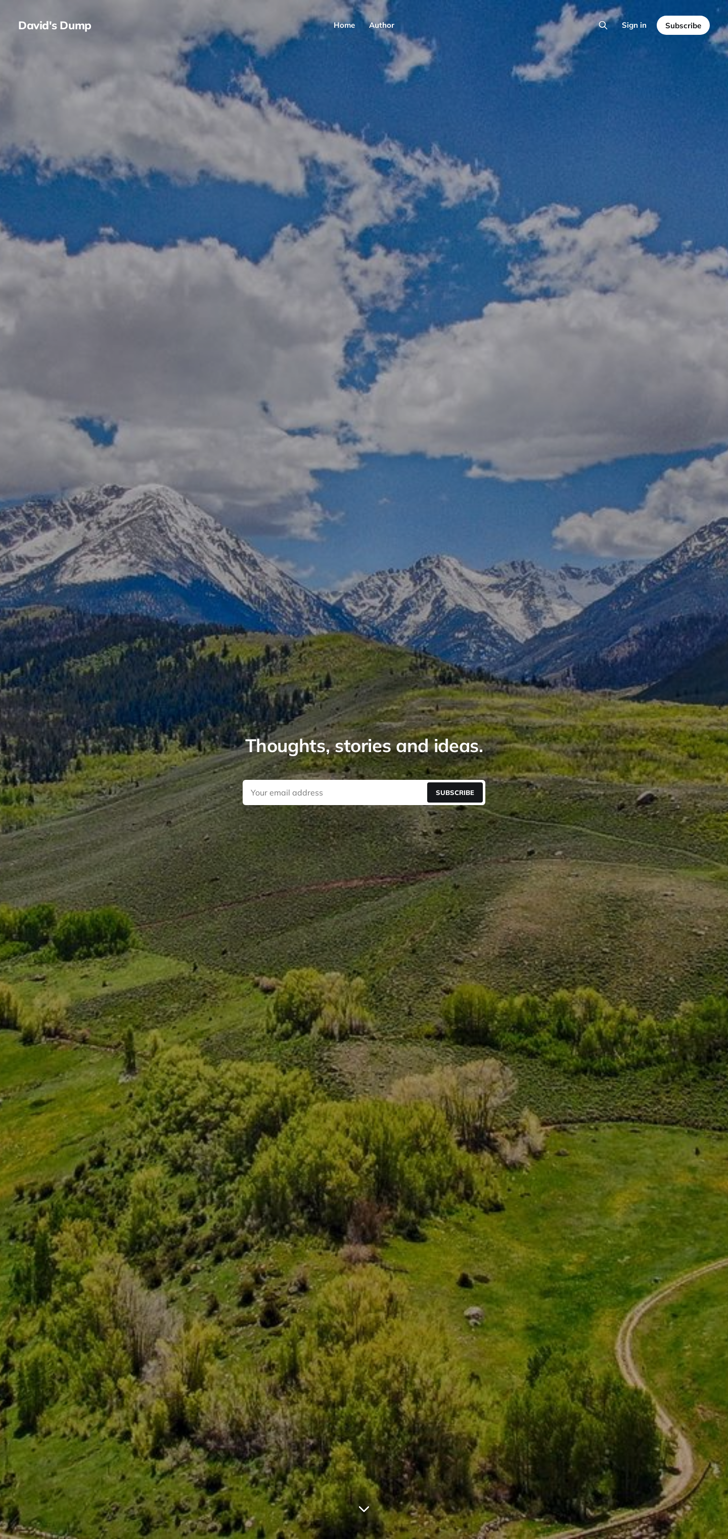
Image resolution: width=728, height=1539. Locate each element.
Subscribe (683, 25)
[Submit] (455, 792)
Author (381, 25)
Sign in (634, 25)
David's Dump (55, 25)
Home (344, 25)
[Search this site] (603, 25)
